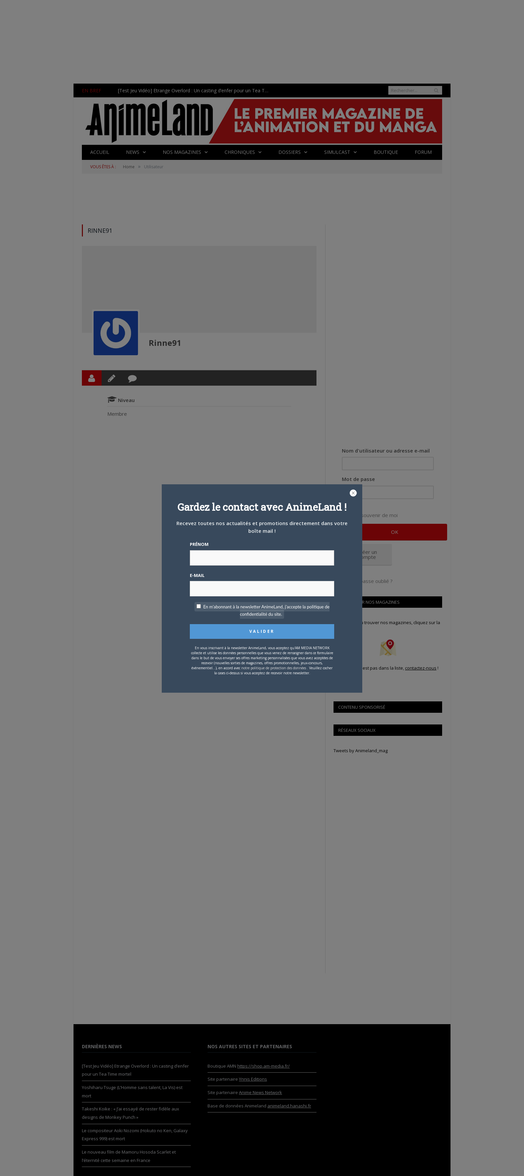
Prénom (199, 544)
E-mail (197, 575)
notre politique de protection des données (273, 668)
